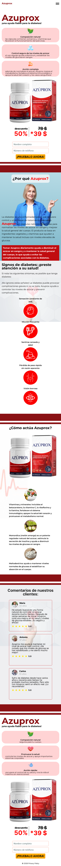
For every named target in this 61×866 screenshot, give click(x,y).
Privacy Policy (33, 863)
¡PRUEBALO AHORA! (30, 157)
